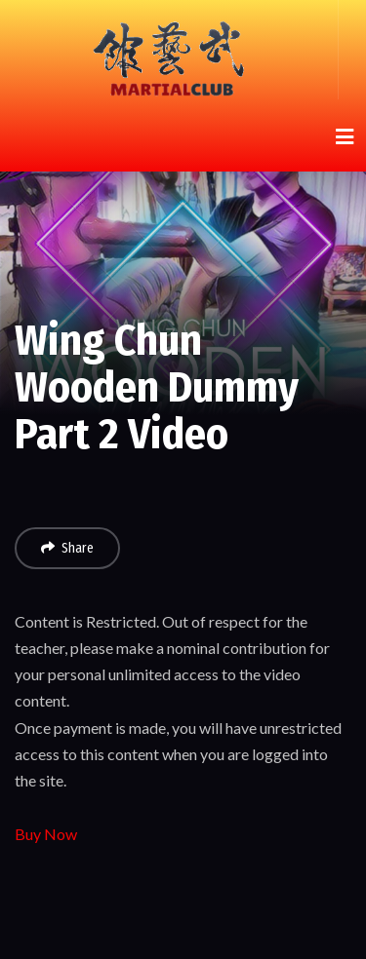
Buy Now (46, 834)
